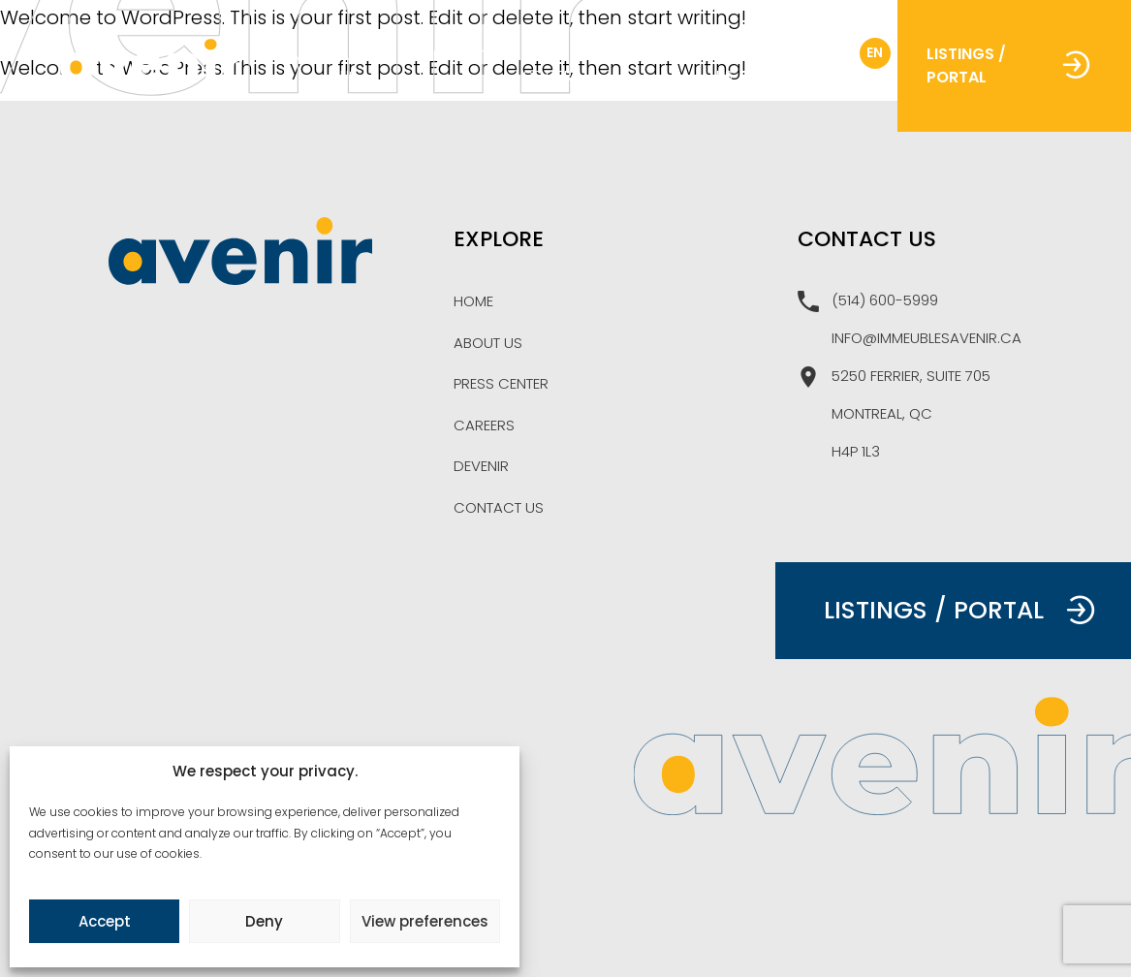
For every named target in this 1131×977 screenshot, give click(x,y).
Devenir (481, 466)
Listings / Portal (1008, 65)
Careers (659, 55)
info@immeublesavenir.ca (926, 338)
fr (829, 52)
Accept (105, 921)
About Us (363, 65)
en (874, 52)
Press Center (547, 65)
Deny (264, 921)
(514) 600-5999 (868, 301)
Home (291, 55)
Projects (459, 55)
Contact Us (750, 65)
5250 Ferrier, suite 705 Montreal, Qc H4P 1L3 (894, 413)
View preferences (424, 921)
